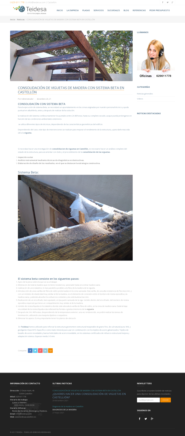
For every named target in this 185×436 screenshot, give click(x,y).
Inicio (12, 19)
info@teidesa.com (35, 2)
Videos (140, 98)
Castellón (52, 2)
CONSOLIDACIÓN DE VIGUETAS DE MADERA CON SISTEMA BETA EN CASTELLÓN (86, 390)
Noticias (21, 19)
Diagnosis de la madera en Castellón (67, 406)
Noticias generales (145, 93)
